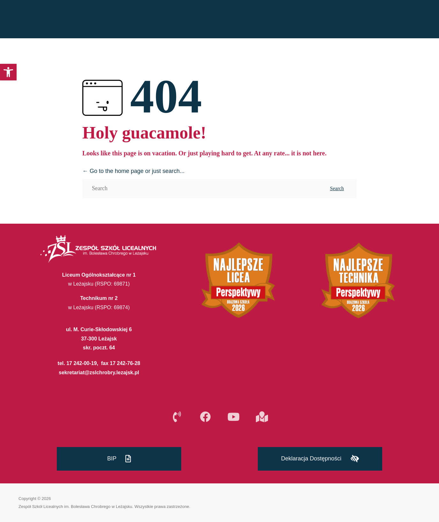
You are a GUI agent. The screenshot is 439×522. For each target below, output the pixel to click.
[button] (8, 72)
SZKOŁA (335, 19)
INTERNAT (378, 19)
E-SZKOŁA (419, 19)
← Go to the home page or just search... (133, 171)
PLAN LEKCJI (292, 19)
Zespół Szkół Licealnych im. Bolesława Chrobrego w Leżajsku (75, 506)
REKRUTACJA (245, 19)
